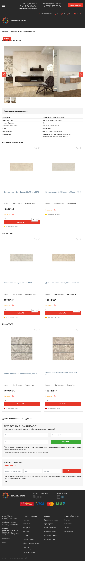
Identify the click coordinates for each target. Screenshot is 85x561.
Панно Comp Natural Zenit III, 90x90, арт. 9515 (61, 374)
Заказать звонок (75, 5)
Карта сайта (6, 538)
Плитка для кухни (50, 539)
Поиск (4, 542)
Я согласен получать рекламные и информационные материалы (27, 453)
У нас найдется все (71, 516)
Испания (18, 31)
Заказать (20, 222)
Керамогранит (48, 524)
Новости (26, 520)
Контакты (26, 531)
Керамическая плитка (51, 520)
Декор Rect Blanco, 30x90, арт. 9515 (18, 283)
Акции (66, 528)
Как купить (26, 528)
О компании (27, 524)
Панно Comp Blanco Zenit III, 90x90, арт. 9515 (22, 374)
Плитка (11, 31)
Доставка (26, 535)
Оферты (23, 447)
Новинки (67, 520)
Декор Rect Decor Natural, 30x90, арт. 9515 (62, 283)
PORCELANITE (27, 31)
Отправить (66, 442)
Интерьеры (68, 524)
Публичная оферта (29, 553)
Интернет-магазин (30, 516)
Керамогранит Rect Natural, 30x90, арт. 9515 (21, 192)
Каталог (47, 516)
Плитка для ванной (50, 535)
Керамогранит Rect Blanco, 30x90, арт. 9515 (63, 192)
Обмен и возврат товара (31, 543)
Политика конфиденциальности (30, 548)
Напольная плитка (50, 528)
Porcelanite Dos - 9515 (11, 226)
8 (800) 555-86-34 (52, 6)
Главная (5, 31)
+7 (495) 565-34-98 (28, 6)
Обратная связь (28, 539)
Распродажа (68, 531)
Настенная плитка (50, 531)
